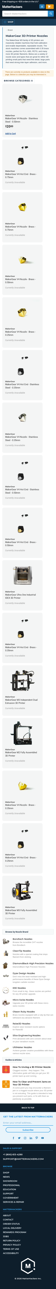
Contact (8, 1219)
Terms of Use (11, 1249)
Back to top (28, 1108)
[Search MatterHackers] (51, 14)
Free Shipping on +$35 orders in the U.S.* (20, 1)
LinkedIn (31, 1138)
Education (9, 1189)
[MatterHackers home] (28, 1266)
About (7, 1215)
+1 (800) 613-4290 (13, 1154)
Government (11, 1197)
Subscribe (28, 1130)
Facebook (13, 1138)
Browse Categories (18, 80)
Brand (10, 30)
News (6, 1176)
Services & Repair (13, 1202)
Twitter (19, 1138)
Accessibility (11, 1253)
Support (8, 1193)
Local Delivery (12, 1228)
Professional (11, 1185)
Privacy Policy (12, 1244)
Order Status (11, 1224)
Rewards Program (14, 1232)
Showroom (10, 1181)
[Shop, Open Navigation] (8, 22)
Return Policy (11, 1240)
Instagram (25, 1138)
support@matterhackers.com (23, 1159)
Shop (6, 1172)
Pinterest (36, 1138)
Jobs (6, 1236)
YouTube (42, 1138)
